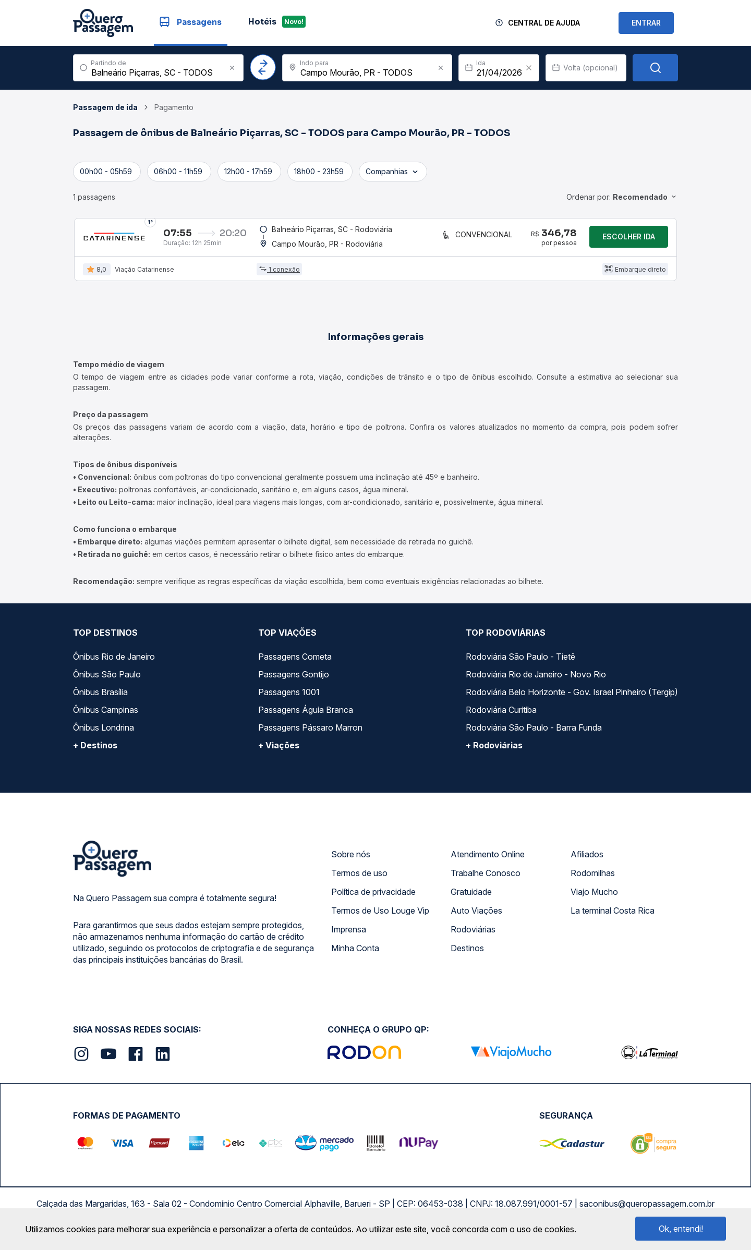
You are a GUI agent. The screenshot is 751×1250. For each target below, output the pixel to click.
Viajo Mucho (594, 898)
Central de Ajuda (544, 22)
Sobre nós (350, 860)
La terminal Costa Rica (613, 917)
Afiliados (587, 860)
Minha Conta (355, 954)
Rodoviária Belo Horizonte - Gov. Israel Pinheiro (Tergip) (572, 698)
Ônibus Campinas (105, 716)
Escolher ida (628, 239)
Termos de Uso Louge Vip (380, 917)
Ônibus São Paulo (107, 680)
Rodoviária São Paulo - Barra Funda (534, 734)
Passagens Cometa (295, 663)
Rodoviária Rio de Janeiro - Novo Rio (536, 680)
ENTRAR (646, 22)
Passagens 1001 (289, 698)
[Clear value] (528, 67)
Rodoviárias (473, 935)
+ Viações (278, 751)
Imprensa (348, 935)
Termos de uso (359, 879)
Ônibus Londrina (103, 734)
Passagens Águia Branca (305, 716)
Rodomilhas (593, 879)
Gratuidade (471, 898)
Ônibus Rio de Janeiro (114, 663)
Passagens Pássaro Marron (310, 734)
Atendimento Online (488, 860)
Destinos (467, 954)
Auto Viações (476, 917)
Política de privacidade (373, 898)
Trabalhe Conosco (485, 879)
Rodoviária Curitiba (501, 716)
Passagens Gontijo (293, 680)
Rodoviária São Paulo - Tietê (520, 663)
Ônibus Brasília (100, 698)
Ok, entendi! (681, 1228)
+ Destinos (95, 751)
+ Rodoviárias (494, 751)
